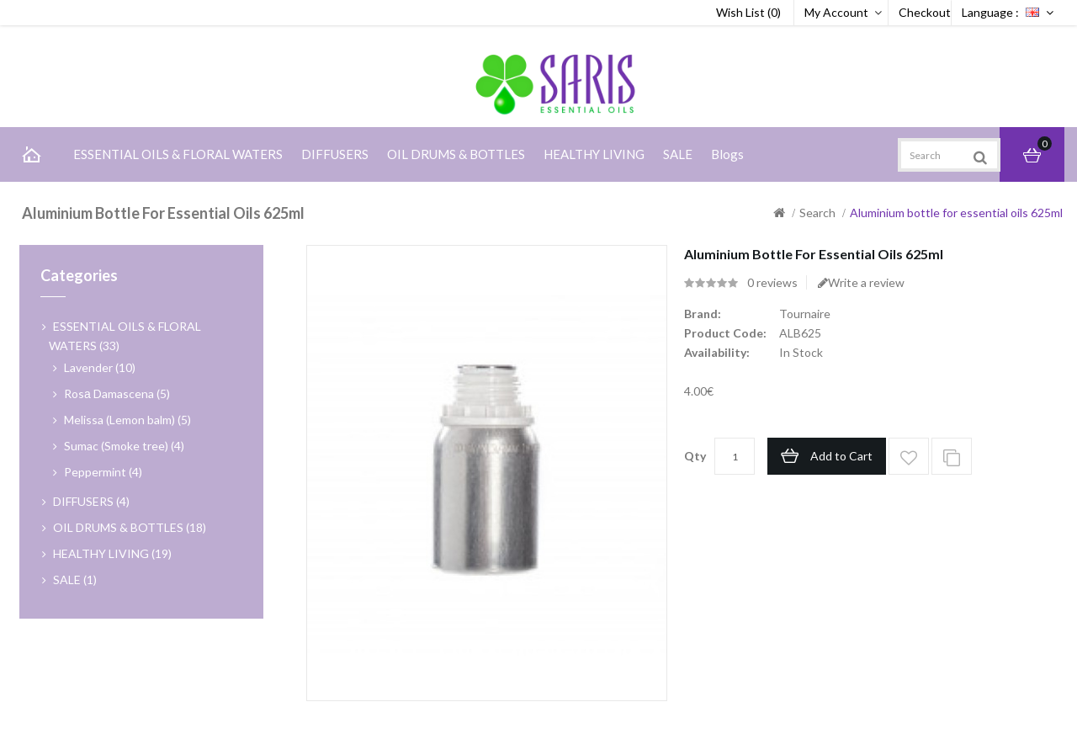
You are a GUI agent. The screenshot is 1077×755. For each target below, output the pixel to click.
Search (817, 212)
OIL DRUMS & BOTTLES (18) (129, 527)
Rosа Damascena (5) (117, 393)
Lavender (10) (99, 367)
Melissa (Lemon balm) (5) (127, 419)
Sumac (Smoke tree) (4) (124, 446)
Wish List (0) (748, 12)
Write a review (861, 282)
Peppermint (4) (103, 472)
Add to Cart (841, 456)
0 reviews (772, 282)
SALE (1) (75, 579)
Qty (695, 456)
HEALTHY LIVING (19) (112, 553)
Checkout (925, 12)
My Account (836, 12)
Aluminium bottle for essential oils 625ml (956, 212)
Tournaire (804, 313)
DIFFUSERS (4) (91, 501)
